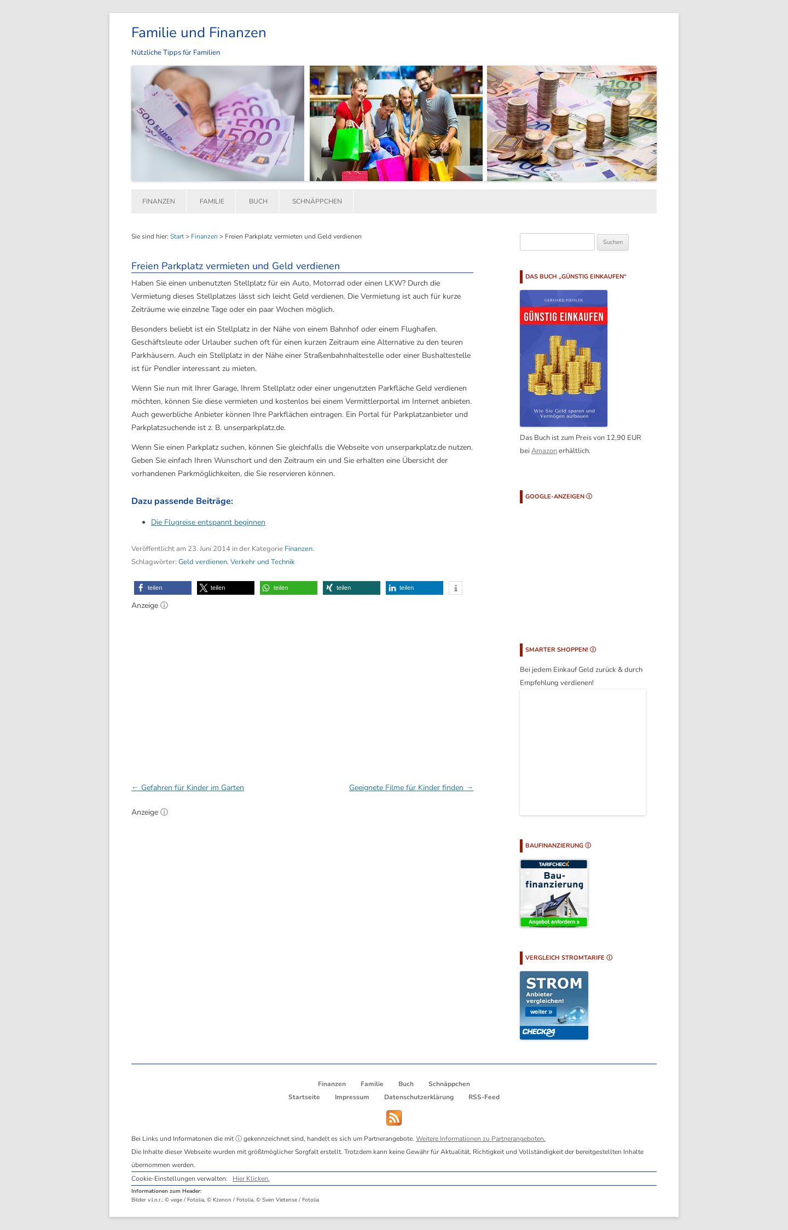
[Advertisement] (302, 690)
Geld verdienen (202, 562)
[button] (163, 588)
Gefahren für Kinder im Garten (187, 787)
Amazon (544, 451)
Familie (212, 201)
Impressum (352, 1097)
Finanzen (158, 201)
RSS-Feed (484, 1097)
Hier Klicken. (251, 1178)
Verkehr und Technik (262, 562)
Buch (258, 201)
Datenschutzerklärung (419, 1097)
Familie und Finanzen (198, 32)
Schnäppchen (317, 201)
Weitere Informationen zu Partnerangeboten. (481, 1138)
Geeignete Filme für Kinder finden (411, 787)
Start (177, 236)
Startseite (304, 1097)
